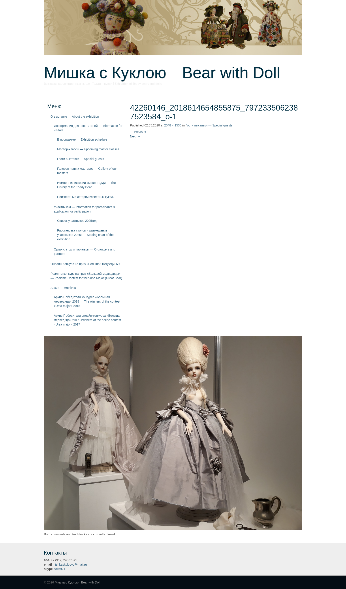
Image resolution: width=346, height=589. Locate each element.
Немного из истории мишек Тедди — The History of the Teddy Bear (86, 185)
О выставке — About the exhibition (75, 116)
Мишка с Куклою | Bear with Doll (77, 582)
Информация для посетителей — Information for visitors (88, 128)
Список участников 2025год (77, 220)
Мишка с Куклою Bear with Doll (162, 72)
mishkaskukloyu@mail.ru (70, 564)
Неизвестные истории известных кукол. (85, 197)
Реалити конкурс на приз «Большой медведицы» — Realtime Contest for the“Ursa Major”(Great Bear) (86, 276)
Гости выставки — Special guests (80, 159)
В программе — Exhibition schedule (82, 139)
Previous (138, 132)
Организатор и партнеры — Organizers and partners (84, 252)
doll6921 (59, 569)
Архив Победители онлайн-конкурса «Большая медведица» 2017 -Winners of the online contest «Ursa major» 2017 (87, 320)
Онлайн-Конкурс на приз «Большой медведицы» (85, 264)
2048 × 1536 (172, 125)
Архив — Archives (63, 288)
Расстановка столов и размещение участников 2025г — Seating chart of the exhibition (85, 235)
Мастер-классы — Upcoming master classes (88, 149)
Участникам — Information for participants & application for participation (84, 209)
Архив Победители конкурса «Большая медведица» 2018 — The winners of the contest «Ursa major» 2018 (87, 301)
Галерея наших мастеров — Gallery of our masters (87, 171)
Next (135, 136)
